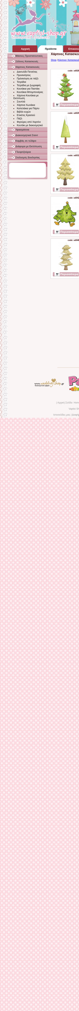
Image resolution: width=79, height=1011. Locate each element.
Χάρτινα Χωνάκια (26, 105)
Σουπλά (21, 101)
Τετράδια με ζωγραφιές (29, 85)
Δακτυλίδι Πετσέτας (27, 71)
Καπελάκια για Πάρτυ (28, 108)
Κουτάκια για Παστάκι (28, 88)
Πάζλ (19, 118)
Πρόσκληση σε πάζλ (27, 78)
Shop (53, 60)
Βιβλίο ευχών (24, 111)
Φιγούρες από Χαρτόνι (29, 122)
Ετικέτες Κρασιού (26, 115)
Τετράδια (21, 82)
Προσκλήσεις (24, 75)
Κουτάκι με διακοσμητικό (30, 125)
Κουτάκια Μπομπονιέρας (30, 92)
